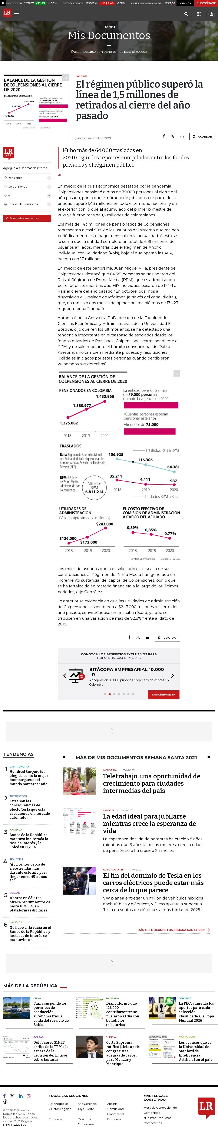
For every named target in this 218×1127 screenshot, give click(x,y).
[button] (63, 676)
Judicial (111, 1037)
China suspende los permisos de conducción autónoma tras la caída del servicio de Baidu (51, 1014)
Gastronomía (19, 766)
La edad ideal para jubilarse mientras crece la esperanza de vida (149, 824)
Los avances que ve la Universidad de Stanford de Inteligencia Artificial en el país (195, 1050)
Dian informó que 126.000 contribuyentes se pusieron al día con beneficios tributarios (122, 1014)
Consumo (55, 1119)
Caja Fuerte (86, 1108)
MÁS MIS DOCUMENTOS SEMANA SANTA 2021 (171, 930)
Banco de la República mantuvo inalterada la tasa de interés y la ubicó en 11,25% (29, 841)
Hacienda (16, 829)
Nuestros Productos (157, 1117)
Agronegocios (58, 1103)
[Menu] (17, 13)
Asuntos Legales (60, 1108)
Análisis (112, 1103)
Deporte (185, 998)
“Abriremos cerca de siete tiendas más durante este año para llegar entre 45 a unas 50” (28, 872)
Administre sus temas (22, 218)
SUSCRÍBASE (206, 3)
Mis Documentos (109, 35)
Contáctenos (153, 1122)
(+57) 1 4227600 (14, 1124)
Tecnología (187, 1037)
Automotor (18, 796)
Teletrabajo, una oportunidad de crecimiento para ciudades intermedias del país (151, 783)
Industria (16, 859)
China (37, 998)
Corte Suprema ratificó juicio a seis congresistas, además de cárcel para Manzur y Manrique (123, 1053)
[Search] (186, 14)
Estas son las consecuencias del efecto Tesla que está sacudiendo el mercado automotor (30, 809)
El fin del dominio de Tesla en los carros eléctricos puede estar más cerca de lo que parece (153, 883)
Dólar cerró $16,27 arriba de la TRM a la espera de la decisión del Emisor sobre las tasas (51, 1050)
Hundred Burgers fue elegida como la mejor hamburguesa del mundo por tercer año (29, 778)
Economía (114, 1119)
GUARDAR (202, 136)
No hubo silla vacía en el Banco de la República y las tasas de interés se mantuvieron (30, 934)
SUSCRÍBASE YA (163, 694)
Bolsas (15, 892)
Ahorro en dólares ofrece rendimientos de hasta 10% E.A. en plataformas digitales (30, 904)
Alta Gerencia (87, 1103)
